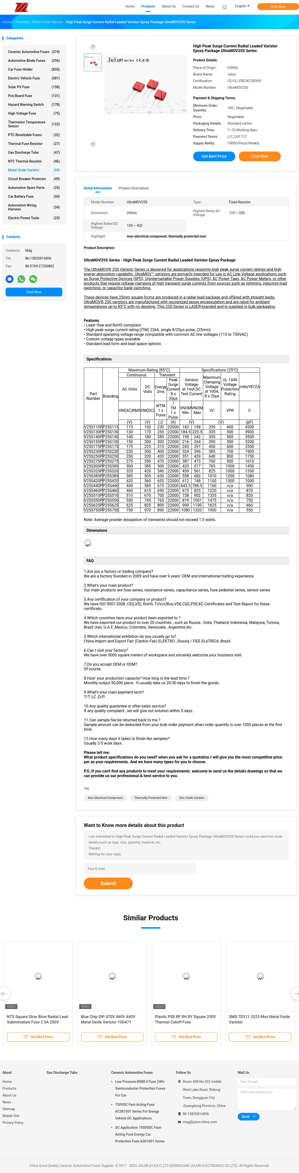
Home (7, 1082)
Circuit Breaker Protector (34, 178)
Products (9, 1088)
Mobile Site (11, 1116)
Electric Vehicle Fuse (34, 78)
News (6, 1102)
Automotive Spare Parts (34, 187)
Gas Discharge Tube (34, 152)
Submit (108, 883)
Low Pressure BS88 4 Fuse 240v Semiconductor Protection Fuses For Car (140, 1088)
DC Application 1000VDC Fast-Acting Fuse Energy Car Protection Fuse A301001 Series (140, 1134)
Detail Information (98, 188)
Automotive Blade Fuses (34, 60)
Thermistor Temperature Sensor (34, 124)
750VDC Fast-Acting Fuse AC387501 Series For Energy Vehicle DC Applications (137, 1111)
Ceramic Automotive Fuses (34, 51)
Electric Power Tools (34, 218)
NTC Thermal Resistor (34, 161)
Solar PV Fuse (34, 87)
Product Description (134, 188)
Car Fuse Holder (34, 69)
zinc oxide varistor (191, 798)
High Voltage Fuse (34, 113)
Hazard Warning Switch (34, 104)
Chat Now (278, 7)
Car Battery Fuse (34, 196)
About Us (9, 1095)
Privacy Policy (13, 1123)
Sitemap (8, 1109)
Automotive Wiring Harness (34, 207)
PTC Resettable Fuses (34, 134)
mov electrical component (105, 798)
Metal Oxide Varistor (34, 170)
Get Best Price (214, 156)
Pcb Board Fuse (34, 95)
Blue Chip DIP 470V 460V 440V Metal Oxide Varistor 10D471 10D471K (108, 1022)
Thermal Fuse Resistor (34, 143)
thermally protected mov (150, 798)
